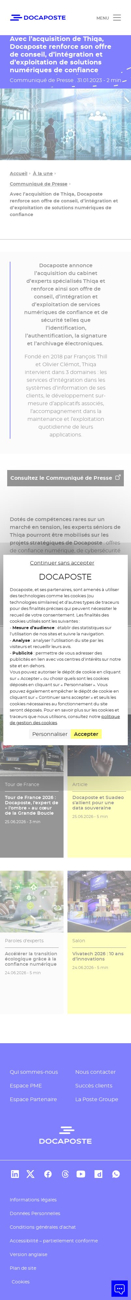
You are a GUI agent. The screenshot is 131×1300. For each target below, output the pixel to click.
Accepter (86, 734)
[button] (119, 1288)
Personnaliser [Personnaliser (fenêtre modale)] (49, 734)
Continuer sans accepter (62, 563)
